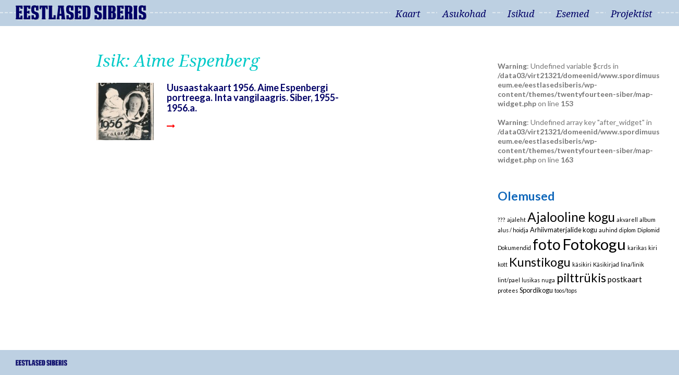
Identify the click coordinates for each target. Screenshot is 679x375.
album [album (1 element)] (647, 219)
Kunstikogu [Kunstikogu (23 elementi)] (540, 262)
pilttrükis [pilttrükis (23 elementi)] (581, 277)
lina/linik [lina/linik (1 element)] (632, 264)
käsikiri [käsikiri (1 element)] (581, 264)
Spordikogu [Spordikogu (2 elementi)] (536, 290)
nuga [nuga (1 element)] (548, 280)
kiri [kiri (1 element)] (652, 247)
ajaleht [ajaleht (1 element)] (516, 219)
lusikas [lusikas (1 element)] (531, 280)
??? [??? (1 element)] (501, 219)
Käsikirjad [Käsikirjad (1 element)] (606, 264)
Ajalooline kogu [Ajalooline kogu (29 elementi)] (571, 216)
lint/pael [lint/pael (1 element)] (509, 280)
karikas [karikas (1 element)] (637, 247)
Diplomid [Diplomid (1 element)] (648, 230)
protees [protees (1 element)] (508, 290)
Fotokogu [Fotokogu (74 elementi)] (594, 244)
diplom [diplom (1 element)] (627, 230)
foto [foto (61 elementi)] (547, 244)
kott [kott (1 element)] (503, 264)
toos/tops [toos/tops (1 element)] (565, 290)
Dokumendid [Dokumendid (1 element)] (514, 247)
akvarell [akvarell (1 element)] (627, 219)
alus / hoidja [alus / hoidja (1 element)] (513, 230)
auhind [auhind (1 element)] (608, 230)
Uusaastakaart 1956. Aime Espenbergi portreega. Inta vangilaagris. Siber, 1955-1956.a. (253, 98)
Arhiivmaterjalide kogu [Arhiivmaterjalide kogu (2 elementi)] (563, 230)
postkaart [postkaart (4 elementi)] (625, 279)
